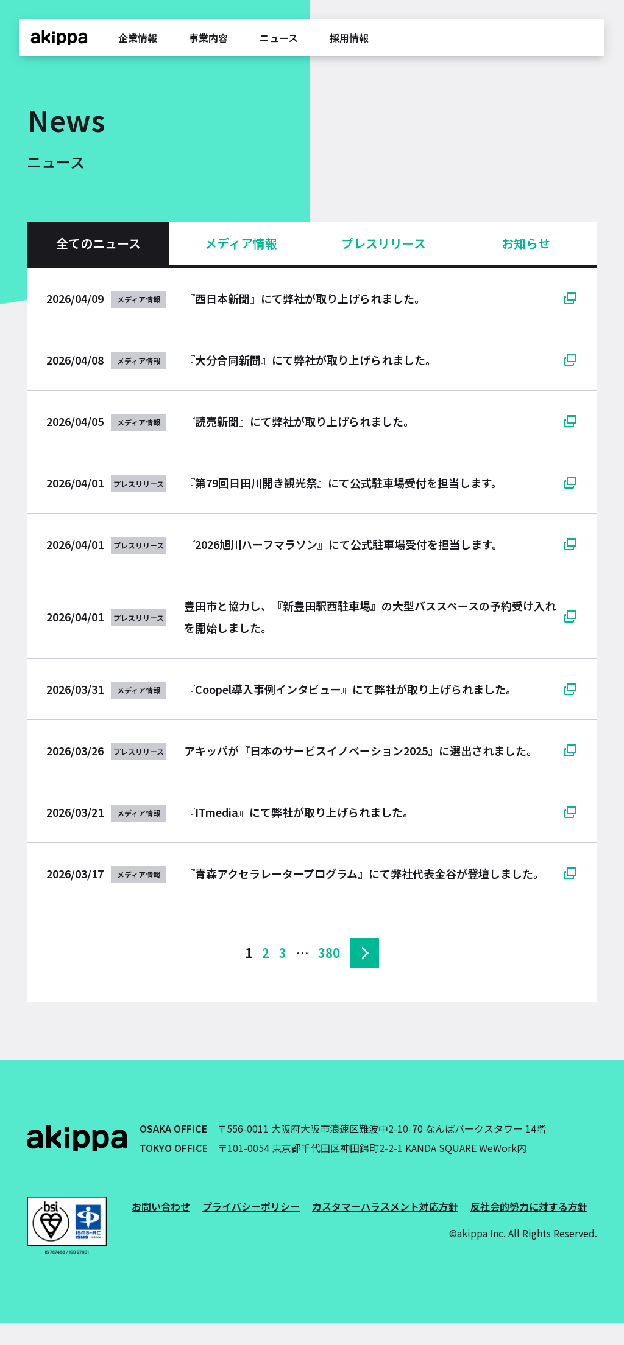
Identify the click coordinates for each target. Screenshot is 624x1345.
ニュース (279, 37)
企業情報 (137, 37)
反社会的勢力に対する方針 (528, 1206)
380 (329, 953)
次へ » (364, 953)
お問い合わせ (161, 1206)
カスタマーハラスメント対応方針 (385, 1206)
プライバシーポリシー (251, 1206)
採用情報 (349, 37)
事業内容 (208, 37)
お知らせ (526, 243)
